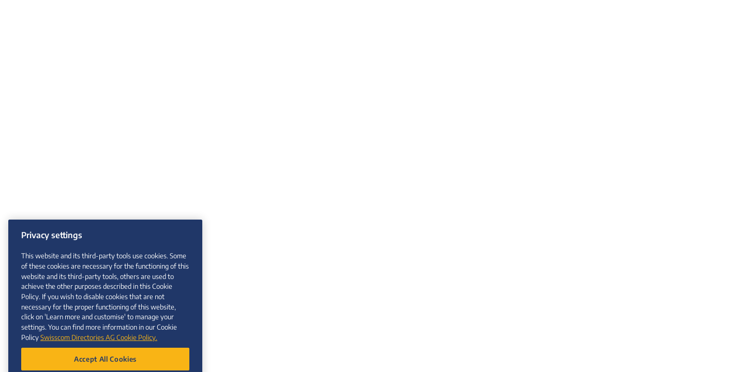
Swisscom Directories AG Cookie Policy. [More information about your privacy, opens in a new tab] (98, 347)
